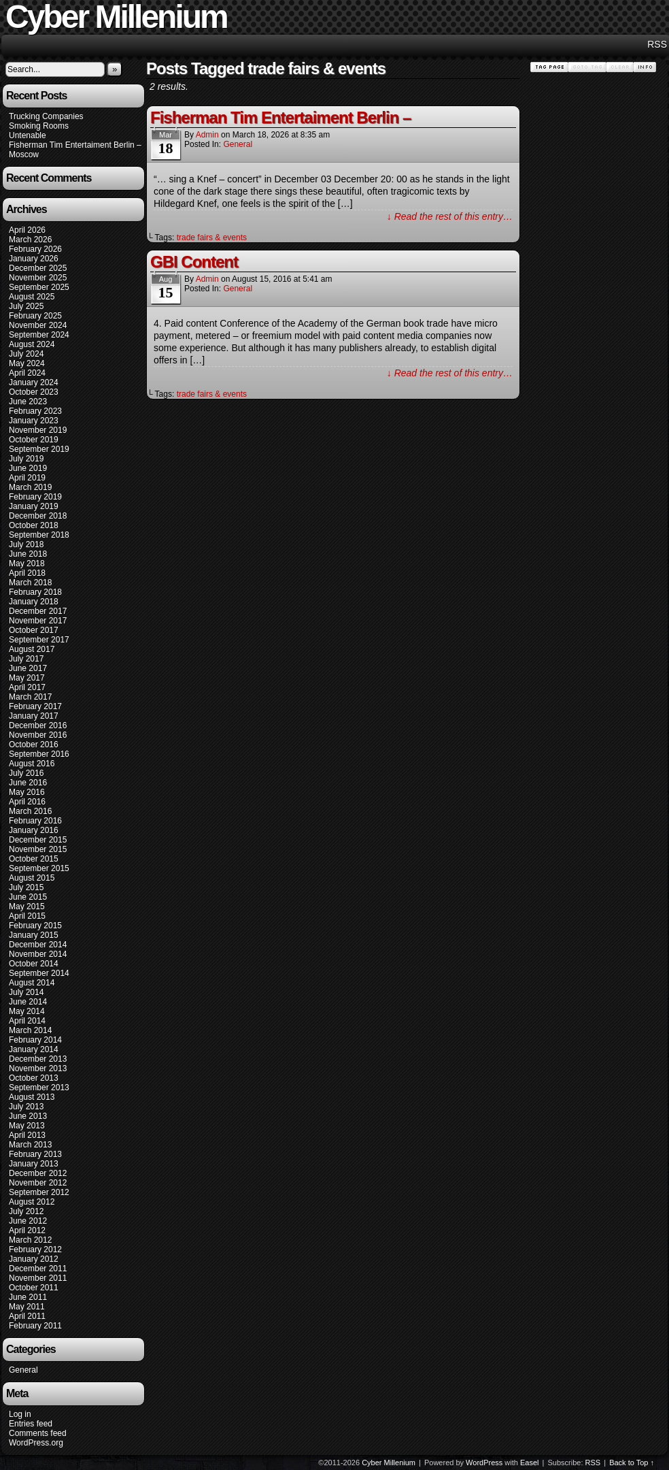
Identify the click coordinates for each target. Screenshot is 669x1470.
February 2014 (35, 1040)
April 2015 (27, 916)
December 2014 (38, 944)
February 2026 (35, 249)
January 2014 (33, 1049)
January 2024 (33, 382)
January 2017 (33, 716)
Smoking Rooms (39, 126)
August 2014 (31, 982)
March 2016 (30, 811)
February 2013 (35, 1154)
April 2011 (27, 1316)
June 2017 (28, 668)
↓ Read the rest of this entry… (450, 216)
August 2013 (31, 1097)
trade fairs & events (212, 237)
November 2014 (38, 954)
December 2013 (38, 1059)
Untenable (27, 135)
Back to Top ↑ (631, 1462)
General (23, 1370)
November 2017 (38, 620)
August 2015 (31, 878)
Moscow (24, 154)
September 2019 (39, 449)
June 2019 (28, 468)
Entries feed (30, 1423)
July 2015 (26, 887)
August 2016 (31, 763)
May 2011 (27, 1306)
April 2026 (27, 230)
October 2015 (33, 859)
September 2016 (39, 754)
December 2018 (38, 516)
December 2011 (38, 1268)
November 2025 (38, 277)
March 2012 (30, 1240)
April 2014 (27, 1021)
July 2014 (26, 992)
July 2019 (26, 458)
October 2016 (33, 744)
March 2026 (30, 239)
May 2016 (27, 792)
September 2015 (39, 868)
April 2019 (27, 478)
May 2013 (27, 1125)
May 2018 (27, 563)
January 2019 (33, 506)
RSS (657, 44)
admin (207, 135)
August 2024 (31, 344)
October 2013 (33, 1078)
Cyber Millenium (388, 1462)
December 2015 (38, 840)
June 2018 (28, 554)
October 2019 (33, 439)
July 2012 (26, 1211)
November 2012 (38, 1183)
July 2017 (26, 659)
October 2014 (33, 963)
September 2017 (39, 639)
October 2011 (33, 1287)
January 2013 (33, 1164)
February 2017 (35, 706)
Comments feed (38, 1433)
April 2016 (27, 801)
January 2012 (33, 1259)
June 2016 (28, 782)
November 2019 (38, 430)
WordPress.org (36, 1443)
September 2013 (39, 1087)
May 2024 (27, 363)
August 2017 (31, 649)
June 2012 (28, 1221)
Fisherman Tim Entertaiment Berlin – (75, 145)
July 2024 (26, 354)
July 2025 (26, 306)
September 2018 (39, 535)
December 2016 (38, 725)
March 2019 (30, 487)
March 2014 (30, 1030)
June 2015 (28, 897)
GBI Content (194, 261)
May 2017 (27, 678)
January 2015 (33, 935)
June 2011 (28, 1297)
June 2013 (28, 1116)
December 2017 (38, 611)
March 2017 (30, 697)
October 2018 (33, 525)
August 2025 (31, 296)
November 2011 (38, 1278)
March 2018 (30, 582)
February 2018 (35, 592)
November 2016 (38, 735)
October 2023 (33, 392)
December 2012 (38, 1173)
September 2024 (39, 335)
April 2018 (27, 573)
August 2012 (31, 1202)
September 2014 (39, 973)
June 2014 (28, 1002)
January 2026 (33, 258)
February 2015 (35, 925)
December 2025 (38, 268)
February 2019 (35, 497)
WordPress (484, 1462)
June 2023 (28, 401)
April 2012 (27, 1230)
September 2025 (39, 287)
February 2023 (35, 411)
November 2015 (38, 849)
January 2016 (33, 830)
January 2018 (33, 601)
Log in (20, 1414)
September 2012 (39, 1192)
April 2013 (27, 1135)
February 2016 (35, 821)
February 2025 (35, 316)
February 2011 (35, 1325)
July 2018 (26, 544)
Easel (529, 1462)
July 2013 (26, 1106)
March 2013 (30, 1144)
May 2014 (27, 1011)
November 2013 (38, 1068)
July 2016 (26, 773)
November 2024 (38, 325)
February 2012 (35, 1249)
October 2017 (33, 630)
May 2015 (27, 906)
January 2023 (33, 420)
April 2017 (27, 687)
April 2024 (27, 373)
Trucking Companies (46, 116)
